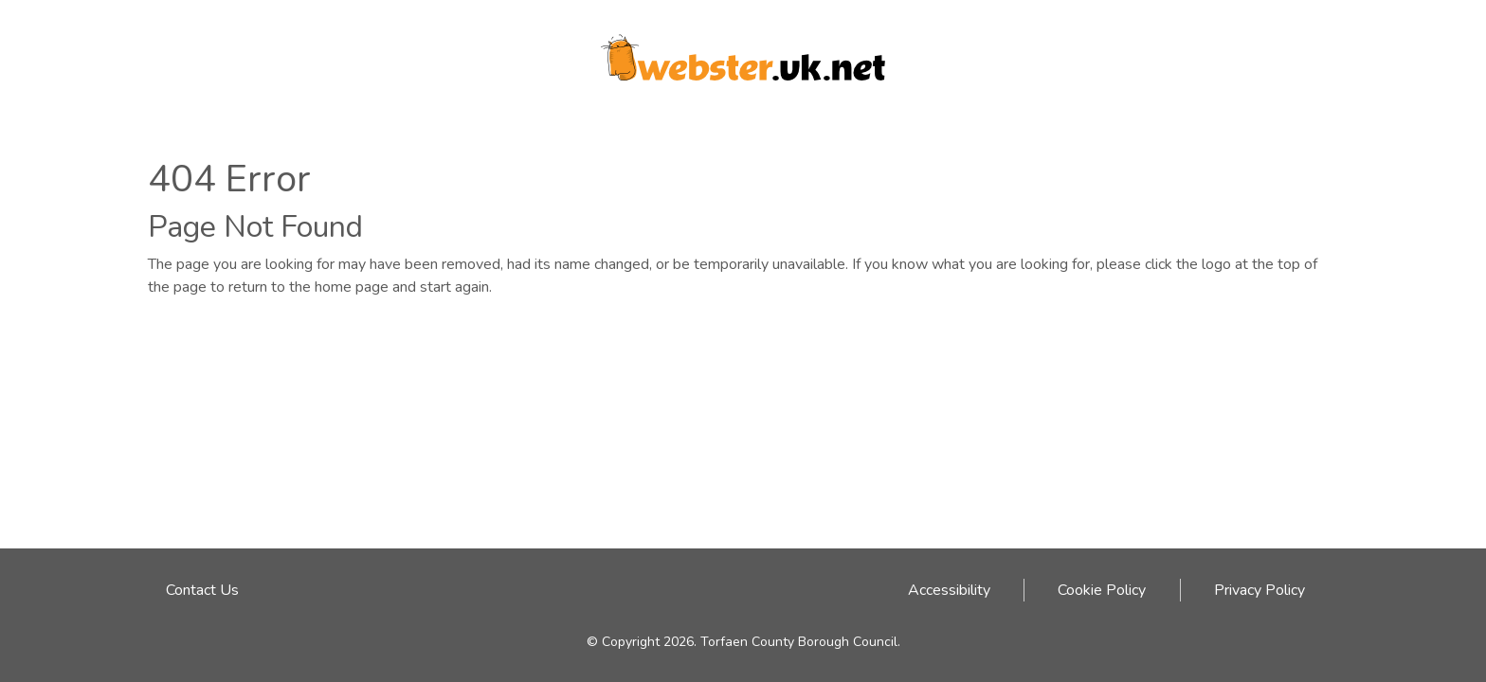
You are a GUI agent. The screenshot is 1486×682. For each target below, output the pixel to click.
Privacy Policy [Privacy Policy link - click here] (1259, 590)
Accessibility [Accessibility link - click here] (949, 590)
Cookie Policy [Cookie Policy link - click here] (1102, 590)
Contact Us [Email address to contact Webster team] (202, 590)
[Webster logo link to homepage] (743, 51)
